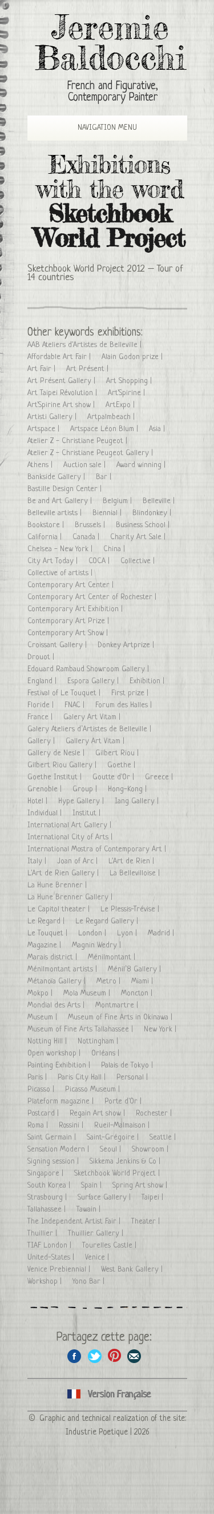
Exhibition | (148, 681)
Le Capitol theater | (59, 909)
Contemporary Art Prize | (69, 621)
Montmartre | (117, 1005)
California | (45, 537)
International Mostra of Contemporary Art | (97, 849)
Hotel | (38, 801)
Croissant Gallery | (58, 645)
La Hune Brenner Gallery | (71, 897)
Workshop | (45, 1281)
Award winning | (142, 465)
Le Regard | (47, 921)
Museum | (43, 1017)
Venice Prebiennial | (59, 1269)
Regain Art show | (98, 1113)
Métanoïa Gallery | (57, 981)
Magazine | (45, 945)
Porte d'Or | (124, 1101)
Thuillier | (43, 1233)
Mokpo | (41, 993)
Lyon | (128, 933)
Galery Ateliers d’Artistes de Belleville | (90, 729)
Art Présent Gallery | (62, 381)
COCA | (100, 561)
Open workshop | (55, 1053)
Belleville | (160, 501)
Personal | (133, 1077)
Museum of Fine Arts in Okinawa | (121, 1017)
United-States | (51, 1257)
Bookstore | (46, 525)
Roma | (38, 1125)
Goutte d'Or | (114, 777)
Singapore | (46, 1173)
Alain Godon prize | (133, 357)
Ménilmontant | (113, 957)
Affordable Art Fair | (60, 357)
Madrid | (162, 933)
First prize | (131, 693)
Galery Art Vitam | (93, 717)
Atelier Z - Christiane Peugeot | (78, 441)
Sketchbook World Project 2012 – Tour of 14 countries (105, 273)
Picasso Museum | (93, 1089)
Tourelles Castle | (110, 1245)
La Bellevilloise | (136, 873)
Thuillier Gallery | (97, 1233)
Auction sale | (85, 465)
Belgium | (118, 501)
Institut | (87, 813)
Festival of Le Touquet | (65, 693)
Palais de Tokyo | (128, 1065)
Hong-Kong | (128, 789)
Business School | (144, 525)
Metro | (109, 981)
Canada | (87, 537)
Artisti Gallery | (53, 417)
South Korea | (49, 1185)
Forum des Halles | (124, 705)
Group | (85, 789)
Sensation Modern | (59, 1149)
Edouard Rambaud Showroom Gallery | (89, 669)
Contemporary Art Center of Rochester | (93, 597)
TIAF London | (50, 1245)
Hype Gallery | (82, 801)
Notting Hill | (48, 1041)
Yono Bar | (89, 1281)
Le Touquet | (48, 933)
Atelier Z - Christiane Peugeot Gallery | (91, 453)
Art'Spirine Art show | (62, 405)
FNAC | (75, 705)
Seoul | (111, 1149)
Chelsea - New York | (61, 549)
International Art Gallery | (70, 825)
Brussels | (91, 525)
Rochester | (155, 1113)
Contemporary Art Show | (68, 633)
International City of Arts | (71, 837)
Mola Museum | (87, 993)
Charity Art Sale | (139, 537)
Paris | (38, 1077)
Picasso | (41, 1089)
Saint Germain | (52, 1137)
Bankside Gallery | (57, 477)
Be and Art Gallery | (60, 501)
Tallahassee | (47, 1209)
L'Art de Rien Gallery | (64, 873)
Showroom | (151, 1149)
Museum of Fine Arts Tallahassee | (81, 1029)
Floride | (41, 705)
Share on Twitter (94, 1356)
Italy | (38, 861)
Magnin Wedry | (97, 945)
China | (115, 549)
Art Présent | (88, 369)
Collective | (138, 561)
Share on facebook (74, 1356)
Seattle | (164, 1137)
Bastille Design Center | (65, 489)
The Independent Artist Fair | (75, 1221)
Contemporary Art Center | (71, 585)
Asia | (158, 429)
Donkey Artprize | (127, 645)
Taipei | (153, 1197)
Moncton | (138, 993)
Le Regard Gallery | (107, 921)
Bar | (105, 477)
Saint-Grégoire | (114, 1137)
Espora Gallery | (94, 681)
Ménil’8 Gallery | (135, 969)
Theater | (146, 1221)
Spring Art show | (140, 1185)
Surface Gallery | (105, 1197)
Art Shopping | (130, 381)
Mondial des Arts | (57, 1005)
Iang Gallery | (138, 801)
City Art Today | (53, 561)
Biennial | (108, 513)
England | (43, 681)
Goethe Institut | (55, 777)
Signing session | (54, 1161)
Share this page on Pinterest (114, 1356)
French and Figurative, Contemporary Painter (112, 92)
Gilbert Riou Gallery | (63, 765)
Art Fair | (42, 369)
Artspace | (44, 429)
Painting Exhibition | (59, 1065)
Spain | (92, 1185)
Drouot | (41, 657)
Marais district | (53, 957)
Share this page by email (134, 1356)
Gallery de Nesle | (57, 753)
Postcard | (44, 1113)
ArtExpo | (121, 405)
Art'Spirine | (127, 393)
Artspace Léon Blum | (105, 429)
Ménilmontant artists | (63, 969)
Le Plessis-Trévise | (130, 909)
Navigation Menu (98, 127)
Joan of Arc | (78, 861)
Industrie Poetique (97, 1432)
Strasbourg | (48, 1197)
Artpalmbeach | (112, 417)
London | (93, 933)
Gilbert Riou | (118, 753)
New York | (161, 1029)
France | (41, 717)
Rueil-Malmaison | (123, 1125)
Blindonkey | (152, 513)
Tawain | (89, 1209)
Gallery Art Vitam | (96, 741)
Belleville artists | (55, 513)
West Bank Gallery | (133, 1269)
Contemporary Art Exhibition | (76, 609)
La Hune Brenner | (58, 885)
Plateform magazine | (61, 1101)
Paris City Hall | (83, 1077)
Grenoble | (45, 789)
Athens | (41, 465)
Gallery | (42, 741)
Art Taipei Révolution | (63, 393)
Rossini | (72, 1125)
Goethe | (122, 765)
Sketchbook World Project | (118, 1173)
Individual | (45, 813)
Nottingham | (99, 1041)
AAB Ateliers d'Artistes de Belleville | (85, 345)
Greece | (160, 777)
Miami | (143, 981)
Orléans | (106, 1053)
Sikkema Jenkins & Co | (126, 1161)
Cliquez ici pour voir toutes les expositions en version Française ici (107, 1395)
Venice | (98, 1257)
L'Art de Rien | (132, 861)
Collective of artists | (61, 573)
